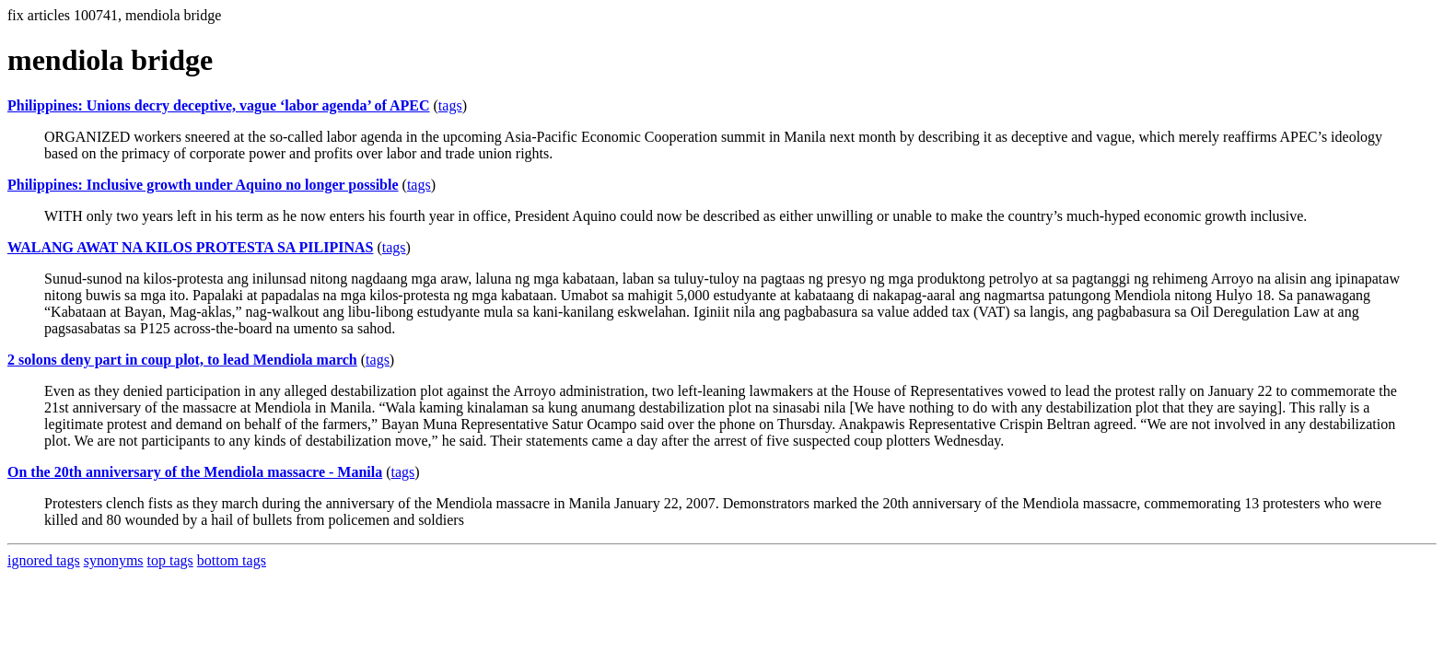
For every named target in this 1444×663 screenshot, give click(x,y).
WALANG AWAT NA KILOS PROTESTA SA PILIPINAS (190, 247)
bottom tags (231, 560)
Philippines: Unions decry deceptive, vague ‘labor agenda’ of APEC (218, 105)
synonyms (114, 560)
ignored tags (43, 560)
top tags (170, 560)
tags (450, 105)
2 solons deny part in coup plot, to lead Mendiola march (182, 359)
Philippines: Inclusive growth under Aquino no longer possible (203, 184)
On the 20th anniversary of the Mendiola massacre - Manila (194, 472)
